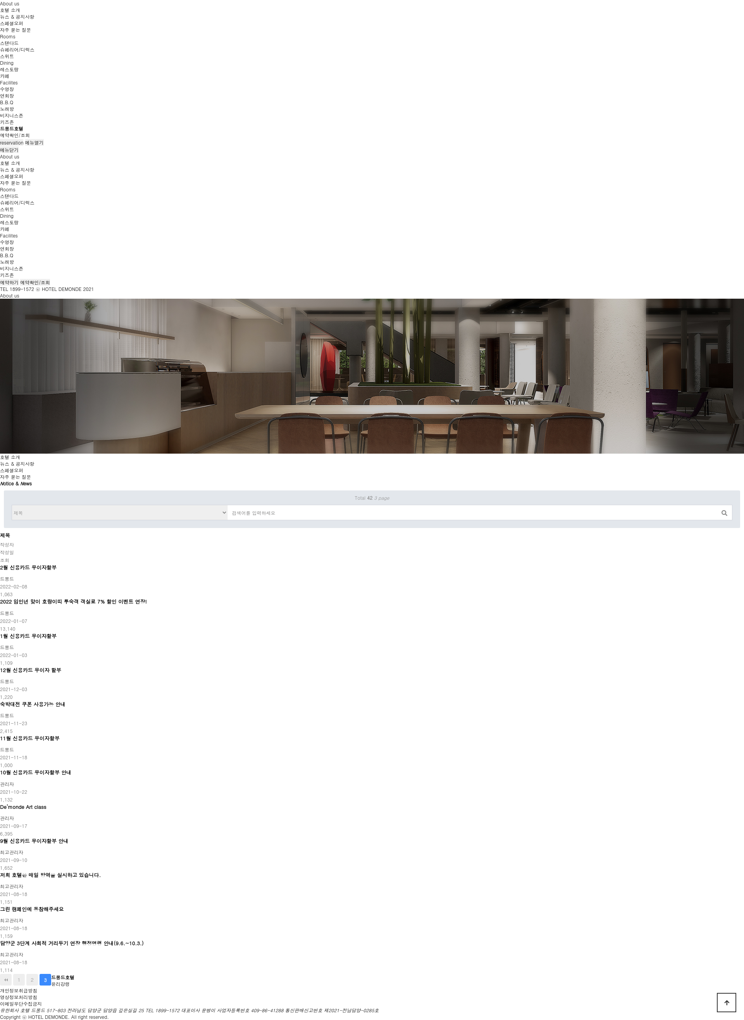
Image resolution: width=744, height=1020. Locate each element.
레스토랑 (9, 69)
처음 (6, 980)
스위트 (7, 56)
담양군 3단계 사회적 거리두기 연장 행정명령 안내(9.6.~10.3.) (72, 943)
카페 (4, 75)
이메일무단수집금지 (21, 1003)
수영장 (7, 89)
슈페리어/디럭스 (17, 49)
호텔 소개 (10, 10)
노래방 (7, 108)
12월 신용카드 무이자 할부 (30, 670)
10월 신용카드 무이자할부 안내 (35, 772)
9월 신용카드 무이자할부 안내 (34, 841)
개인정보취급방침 (18, 990)
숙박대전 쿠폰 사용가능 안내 (32, 704)
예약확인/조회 (15, 135)
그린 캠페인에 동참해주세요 (32, 909)
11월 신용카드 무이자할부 (30, 738)
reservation (11, 142)
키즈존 (7, 122)
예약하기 (9, 282)
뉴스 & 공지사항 (17, 16)
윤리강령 (60, 983)
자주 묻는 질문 (15, 29)
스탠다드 (9, 43)
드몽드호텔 (11, 128)
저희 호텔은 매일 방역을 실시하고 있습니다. (50, 875)
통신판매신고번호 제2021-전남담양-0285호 (332, 1010)
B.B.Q (6, 102)
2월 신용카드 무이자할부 (28, 567)
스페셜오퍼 (11, 23)
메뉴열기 (34, 142)
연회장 (7, 95)
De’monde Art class (23, 806)
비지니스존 (11, 115)
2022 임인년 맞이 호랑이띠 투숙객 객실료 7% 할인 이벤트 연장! (73, 601)
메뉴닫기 (9, 149)
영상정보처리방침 (18, 997)
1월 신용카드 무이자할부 (28, 636)
